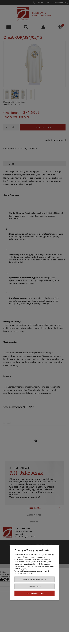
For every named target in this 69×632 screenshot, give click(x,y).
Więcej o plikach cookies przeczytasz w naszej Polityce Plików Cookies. (31, 572)
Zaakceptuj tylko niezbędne (34, 579)
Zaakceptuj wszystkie (34, 593)
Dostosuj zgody (34, 586)
